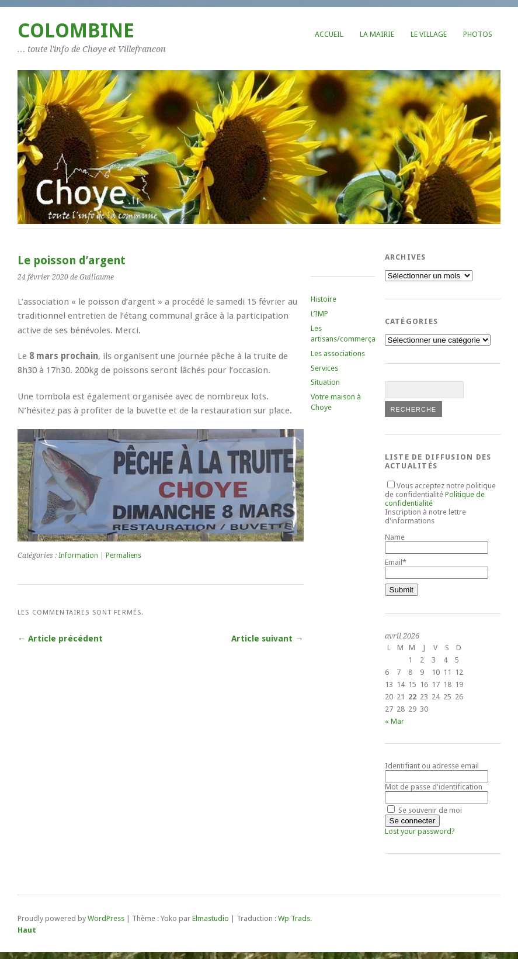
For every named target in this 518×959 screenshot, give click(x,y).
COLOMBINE (76, 30)
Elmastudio (210, 918)
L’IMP (319, 313)
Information (78, 555)
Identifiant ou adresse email (432, 765)
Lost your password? (420, 831)
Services (324, 368)
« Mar (394, 721)
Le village (429, 34)
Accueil (329, 34)
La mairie (377, 34)
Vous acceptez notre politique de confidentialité (440, 494)
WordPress (106, 918)
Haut (27, 930)
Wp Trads (294, 918)
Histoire (323, 299)
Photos (477, 34)
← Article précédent (60, 638)
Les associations (338, 353)
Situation (325, 382)
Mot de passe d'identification (433, 786)
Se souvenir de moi (424, 810)
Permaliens (123, 555)
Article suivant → (267, 638)
